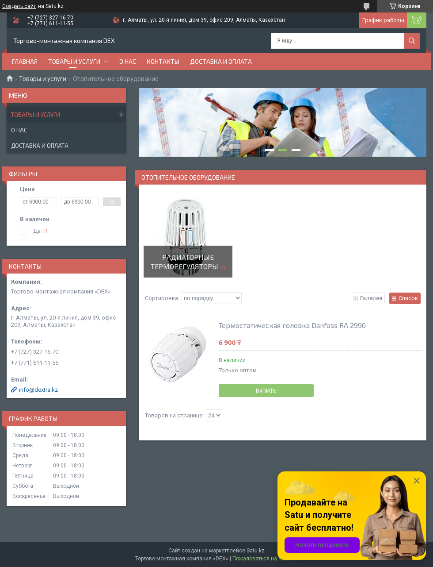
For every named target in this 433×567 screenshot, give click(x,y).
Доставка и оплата (221, 61)
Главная (25, 61)
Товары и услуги (74, 61)
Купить (266, 390)
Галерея (371, 298)
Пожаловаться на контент (265, 558)
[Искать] (412, 41)
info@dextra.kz (38, 389)
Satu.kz (256, 551)
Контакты (163, 61)
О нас (127, 61)
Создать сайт (19, 6)
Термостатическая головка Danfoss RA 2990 (292, 325)
